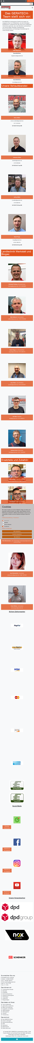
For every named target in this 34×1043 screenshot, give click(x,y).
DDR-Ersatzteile (6, 1010)
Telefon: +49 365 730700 (7, 979)
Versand (4, 1013)
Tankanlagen (5, 996)
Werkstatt (5, 991)
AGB (4, 1023)
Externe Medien (7, 524)
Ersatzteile (5, 992)
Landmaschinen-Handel (8, 989)
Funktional (6, 526)
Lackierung (5, 998)
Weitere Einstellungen (7, 528)
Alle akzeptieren (17, 531)
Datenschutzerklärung (7, 1022)
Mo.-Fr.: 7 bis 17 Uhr (6, 983)
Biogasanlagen (6, 999)
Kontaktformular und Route (8, 977)
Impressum (5, 1025)
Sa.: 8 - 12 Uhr (5, 984)
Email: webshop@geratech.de (8, 982)
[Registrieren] (4, 1)
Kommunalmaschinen (7, 993)
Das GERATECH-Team (8, 1019)
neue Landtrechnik (7, 1004)
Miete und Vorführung (7, 1007)
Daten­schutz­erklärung (7, 517)
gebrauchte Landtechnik (8, 1005)
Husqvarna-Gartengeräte (8, 995)
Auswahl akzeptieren (17, 534)
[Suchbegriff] (15, 4)
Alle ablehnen (17, 537)
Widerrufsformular (7, 1028)
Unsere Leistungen (7, 1020)
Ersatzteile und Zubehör (8, 1008)
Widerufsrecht (6, 1026)
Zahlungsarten (6, 1011)
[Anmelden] (1, 1)
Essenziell (6, 520)
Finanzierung (5, 1014)
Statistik (6, 522)
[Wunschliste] (26, 1)
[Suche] (31, 4)
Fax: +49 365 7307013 (7, 980)
